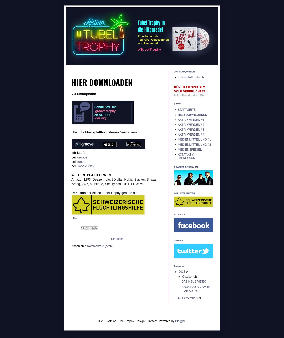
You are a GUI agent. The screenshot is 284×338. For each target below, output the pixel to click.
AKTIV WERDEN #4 (191, 134)
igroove (82, 157)
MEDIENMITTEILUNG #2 (194, 144)
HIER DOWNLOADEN (192, 114)
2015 (182, 271)
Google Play (85, 166)
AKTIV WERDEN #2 (191, 124)
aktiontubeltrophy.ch (191, 77)
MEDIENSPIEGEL (190, 149)
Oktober (187, 276)
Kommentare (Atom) (100, 246)
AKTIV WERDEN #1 (191, 119)
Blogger (180, 321)
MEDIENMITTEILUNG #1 (194, 139)
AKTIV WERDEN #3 (191, 129)
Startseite (117, 238)
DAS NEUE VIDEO (193, 281)
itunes (81, 162)
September (189, 298)
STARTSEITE (187, 109)
